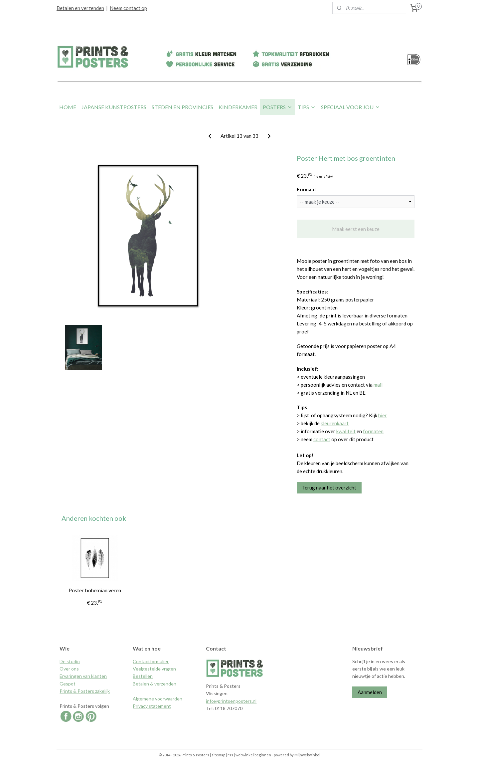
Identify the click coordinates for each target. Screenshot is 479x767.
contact (321, 439)
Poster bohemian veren (94, 590)
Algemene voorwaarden (157, 698)
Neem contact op (128, 8)
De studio (70, 661)
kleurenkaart (335, 423)
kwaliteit (346, 431)
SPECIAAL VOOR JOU (350, 107)
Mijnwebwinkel (307, 755)
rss (230, 755)
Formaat (306, 189)
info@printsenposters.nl (231, 701)
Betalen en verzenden (80, 8)
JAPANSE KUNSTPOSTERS (113, 107)
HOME (67, 107)
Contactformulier (151, 661)
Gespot (68, 683)
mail (378, 385)
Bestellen (143, 676)
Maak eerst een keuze (355, 229)
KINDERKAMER (238, 107)
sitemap (218, 755)
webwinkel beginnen (253, 755)
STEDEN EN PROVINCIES (182, 107)
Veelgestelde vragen (154, 668)
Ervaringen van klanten (83, 676)
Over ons (69, 668)
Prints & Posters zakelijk (85, 691)
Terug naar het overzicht (329, 487)
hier (382, 415)
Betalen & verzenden (154, 683)
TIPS (307, 107)
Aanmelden (370, 692)
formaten (373, 431)
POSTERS (277, 107)
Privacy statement (152, 706)
